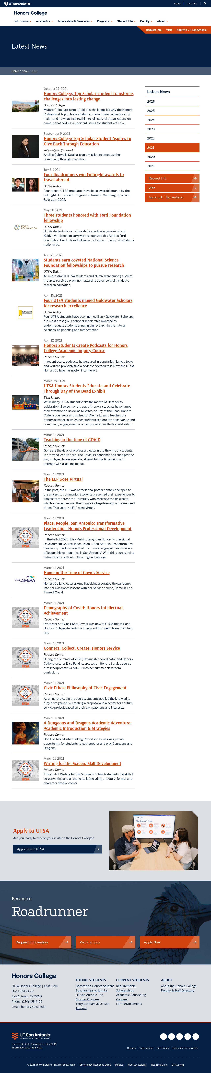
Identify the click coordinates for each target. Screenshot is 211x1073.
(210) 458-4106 (32, 1001)
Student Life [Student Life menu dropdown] (125, 21)
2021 (34, 71)
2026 (151, 101)
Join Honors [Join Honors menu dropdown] (21, 21)
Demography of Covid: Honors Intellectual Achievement (83, 610)
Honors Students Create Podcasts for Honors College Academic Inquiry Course (86, 348)
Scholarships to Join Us (92, 990)
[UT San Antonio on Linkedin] (187, 1036)
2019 (150, 166)
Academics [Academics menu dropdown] (43, 21)
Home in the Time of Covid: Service (77, 572)
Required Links (159, 1064)
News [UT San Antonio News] (177, 3)
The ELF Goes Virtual (63, 479)
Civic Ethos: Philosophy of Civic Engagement (85, 688)
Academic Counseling (131, 995)
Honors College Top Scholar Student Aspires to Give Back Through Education (87, 141)
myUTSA (192, 3)
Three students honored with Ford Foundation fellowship (87, 217)
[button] (205, 3)
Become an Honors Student (95, 986)
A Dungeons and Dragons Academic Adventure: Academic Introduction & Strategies (88, 725)
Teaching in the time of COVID (72, 440)
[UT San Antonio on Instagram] (195, 1036)
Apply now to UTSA (58, 849)
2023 (151, 129)
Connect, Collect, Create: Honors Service (82, 648)
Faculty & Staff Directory (177, 990)
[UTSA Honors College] (30, 12)
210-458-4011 (34, 1047)
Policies (119, 1064)
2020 (151, 157)
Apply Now (170, 942)
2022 (151, 138)
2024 (151, 120)
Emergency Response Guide (95, 1064)
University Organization (185, 1048)
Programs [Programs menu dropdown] (103, 21)
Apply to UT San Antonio (191, 29)
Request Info (154, 29)
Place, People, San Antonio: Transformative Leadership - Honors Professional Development (88, 525)
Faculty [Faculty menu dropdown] (144, 21)
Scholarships (125, 990)
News (25, 71)
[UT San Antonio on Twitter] (171, 1036)
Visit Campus (106, 942)
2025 (151, 110)
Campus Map (146, 1048)
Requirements (126, 986)
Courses (121, 999)
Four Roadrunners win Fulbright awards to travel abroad (84, 177)
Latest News (158, 91)
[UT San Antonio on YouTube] (179, 1036)
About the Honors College (179, 986)
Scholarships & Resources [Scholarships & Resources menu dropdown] (74, 21)
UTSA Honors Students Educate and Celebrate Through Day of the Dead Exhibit (87, 388)
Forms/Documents (129, 1004)
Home (15, 71)
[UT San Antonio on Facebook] (163, 1036)
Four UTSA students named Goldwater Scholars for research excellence (88, 303)
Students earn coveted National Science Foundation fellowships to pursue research (84, 262)
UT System (178, 1064)
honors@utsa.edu (33, 1007)
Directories (162, 1048)
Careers (131, 1048)
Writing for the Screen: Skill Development (82, 763)
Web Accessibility (137, 1064)
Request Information (42, 942)
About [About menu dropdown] (161, 21)
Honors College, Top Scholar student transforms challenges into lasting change (89, 96)
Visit (169, 29)
